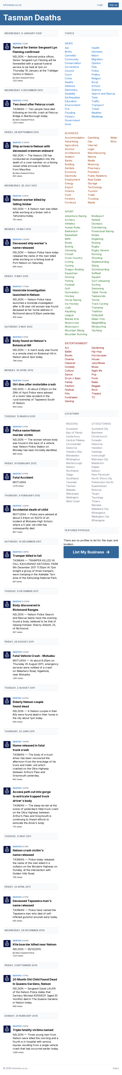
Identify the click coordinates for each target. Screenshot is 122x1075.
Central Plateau (75, 440)
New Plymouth (100, 474)
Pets (94, 66)
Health (95, 47)
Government (72, 120)
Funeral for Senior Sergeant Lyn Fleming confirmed (35, 50)
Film (67, 393)
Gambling (93, 137)
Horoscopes (99, 355)
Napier (96, 467)
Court (68, 74)
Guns (68, 124)
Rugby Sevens (100, 250)
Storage (92, 183)
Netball (96, 219)
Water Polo (98, 319)
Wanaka (96, 505)
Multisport (98, 216)
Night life (97, 370)
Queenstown (99, 486)
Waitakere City (100, 508)
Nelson (18, 56)
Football (70, 284)
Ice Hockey (72, 303)
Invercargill (98, 455)
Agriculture (71, 145)
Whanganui (98, 512)
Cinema (69, 359)
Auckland (72, 428)
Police (95, 70)
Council (69, 70)
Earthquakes (72, 97)
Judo (68, 307)
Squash (96, 277)
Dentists (69, 168)
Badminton (71, 231)
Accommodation (75, 137)
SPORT (69, 211)
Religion (96, 78)
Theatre (96, 393)
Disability (70, 93)
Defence (70, 86)
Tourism (93, 191)
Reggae (96, 385)
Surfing (96, 284)
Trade (91, 194)
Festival (69, 389)
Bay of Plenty (74, 432)
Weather (97, 112)
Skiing (95, 265)
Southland (72, 478)
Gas (90, 141)
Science (96, 89)
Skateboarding (100, 261)
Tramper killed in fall (27, 555)
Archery (70, 219)
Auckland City (100, 428)
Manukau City (100, 459)
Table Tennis (99, 292)
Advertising (71, 141)
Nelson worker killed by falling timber (29, 202)
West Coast (73, 501)
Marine (92, 156)
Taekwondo (99, 296)
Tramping (97, 307)
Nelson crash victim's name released (28, 852)
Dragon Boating (74, 269)
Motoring (93, 164)
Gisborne (71, 447)
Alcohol (69, 149)
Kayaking (70, 311)
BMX (68, 238)
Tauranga (97, 497)
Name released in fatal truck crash (29, 748)
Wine (113, 141)
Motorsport (72, 326)
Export (69, 187)
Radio (95, 382)
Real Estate (94, 179)
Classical (70, 363)
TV (93, 397)
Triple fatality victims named (33, 1030)
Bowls (68, 242)
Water (114, 137)
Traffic (95, 101)
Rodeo (95, 235)
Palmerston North (102, 482)
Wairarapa (72, 493)
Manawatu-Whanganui (73, 457)
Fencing (69, 277)
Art (67, 347)
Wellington (72, 497)
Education (71, 101)
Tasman (19, 109)
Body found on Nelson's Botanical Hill (29, 343)
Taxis (95, 97)
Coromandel (73, 444)
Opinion (96, 63)
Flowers (70, 116)
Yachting (97, 330)
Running (97, 254)
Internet (92, 145)
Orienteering (99, 227)
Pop (94, 374)
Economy (70, 172)
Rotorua (96, 489)
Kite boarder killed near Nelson (34, 944)
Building (69, 164)
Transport (98, 105)
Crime (68, 78)
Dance (69, 374)
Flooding (70, 112)
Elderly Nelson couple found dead (28, 704)
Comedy (70, 366)
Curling (69, 261)
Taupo (95, 493)
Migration (97, 59)
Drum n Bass (73, 378)
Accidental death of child (30, 509)
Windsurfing (99, 326)
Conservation (73, 63)
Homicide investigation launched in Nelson (29, 292)
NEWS (69, 43)
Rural (95, 82)
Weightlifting (99, 322)
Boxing (69, 246)
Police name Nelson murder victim (26, 433)
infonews (97, 51)
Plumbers (93, 172)
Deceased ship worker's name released (30, 245)
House (95, 359)
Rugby (95, 246)
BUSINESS (71, 133)
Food (68, 194)
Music (95, 366)
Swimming (98, 288)
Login (100, 4)
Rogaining (97, 238)
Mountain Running (76, 334)
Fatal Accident (23, 477)
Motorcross (72, 322)
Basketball (71, 235)
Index (116, 1068)
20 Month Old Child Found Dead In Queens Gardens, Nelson (35, 982)
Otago (69, 474)
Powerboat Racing (103, 231)
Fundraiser (71, 397)
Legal (91, 149)
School (96, 86)
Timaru (96, 501)
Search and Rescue (103, 93)
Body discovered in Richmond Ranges (26, 607)
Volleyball (97, 315)
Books (68, 355)
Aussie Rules (72, 227)
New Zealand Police (25, 78)
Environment (72, 105)
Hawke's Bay (74, 451)
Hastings (97, 451)
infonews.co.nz (12, 5)
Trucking (93, 198)
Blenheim (97, 432)
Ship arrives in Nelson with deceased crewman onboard (33, 148)
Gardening (98, 347)
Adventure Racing (75, 216)
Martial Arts (72, 319)
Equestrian (71, 273)
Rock (95, 389)
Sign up (113, 4)
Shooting (97, 258)
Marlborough (74, 463)
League (69, 315)
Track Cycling (100, 303)
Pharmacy (94, 168)
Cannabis (70, 55)
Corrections (72, 66)
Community (71, 59)
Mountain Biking (74, 330)
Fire (67, 108)
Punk (95, 378)
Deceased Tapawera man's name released (32, 903)
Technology (95, 187)
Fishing (69, 280)
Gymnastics (72, 292)
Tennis (95, 299)
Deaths (17, 43)
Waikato (71, 489)
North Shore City (102, 478)
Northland (72, 470)
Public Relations (97, 175)
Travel (95, 108)
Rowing (96, 242)
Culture (69, 370)
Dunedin (97, 440)
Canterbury (73, 436)
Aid (67, 47)
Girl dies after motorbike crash (34, 384)
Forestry (70, 198)
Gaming (69, 401)
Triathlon (97, 311)
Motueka (19, 482)
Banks (68, 160)
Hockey (69, 296)
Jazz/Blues (98, 363)
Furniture (70, 202)
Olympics (97, 223)
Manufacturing (96, 152)
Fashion (69, 385)
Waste (91, 202)
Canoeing (70, 250)
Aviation (69, 156)
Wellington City (100, 516)
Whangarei (98, 520)
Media (91, 160)
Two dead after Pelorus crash (33, 104)
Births (68, 51)
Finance (69, 191)
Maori (95, 55)
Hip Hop (97, 351)
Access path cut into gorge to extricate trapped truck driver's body (32, 796)
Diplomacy (71, 89)
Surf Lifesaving (101, 280)
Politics (96, 74)
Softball (96, 273)
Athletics (70, 223)
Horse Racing (73, 299)
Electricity (70, 175)
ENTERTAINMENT (76, 343)
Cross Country (73, 258)
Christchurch (99, 436)
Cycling (69, 265)
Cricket (69, 254)
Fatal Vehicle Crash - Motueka (34, 655)
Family (69, 382)
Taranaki (71, 482)
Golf (67, 288)
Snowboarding (100, 269)
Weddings (97, 116)
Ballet (68, 351)
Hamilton (97, 447)
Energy (69, 183)
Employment (72, 179)
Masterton (98, 463)
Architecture (72, 152)
